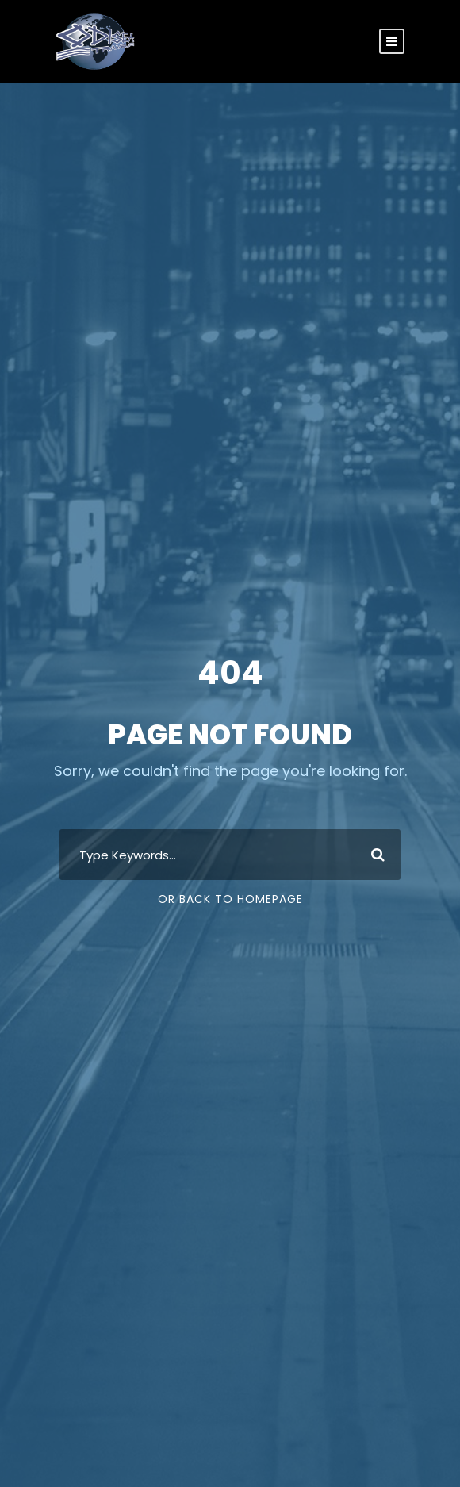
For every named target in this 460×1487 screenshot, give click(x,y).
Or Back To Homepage (230, 899)
